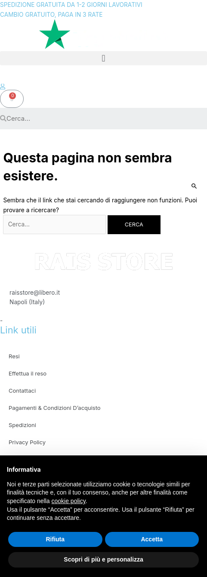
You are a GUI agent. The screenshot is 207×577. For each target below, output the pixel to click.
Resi (14, 356)
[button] (103, 58)
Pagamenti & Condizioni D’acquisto (55, 407)
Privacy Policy (27, 442)
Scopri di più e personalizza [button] (103, 559)
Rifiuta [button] (55, 539)
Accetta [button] (152, 539)
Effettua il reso (27, 373)
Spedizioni (22, 424)
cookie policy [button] (69, 501)
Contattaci (22, 390)
